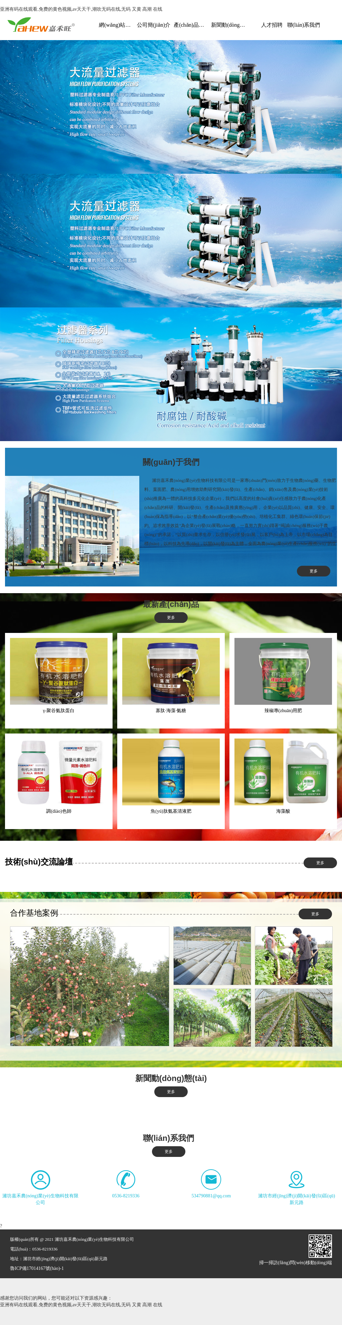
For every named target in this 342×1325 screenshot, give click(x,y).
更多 (314, 571)
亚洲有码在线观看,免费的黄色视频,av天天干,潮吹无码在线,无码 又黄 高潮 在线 (81, 9)
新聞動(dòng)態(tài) (229, 25)
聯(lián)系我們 (303, 25)
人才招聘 (272, 25)
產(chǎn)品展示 (191, 25)
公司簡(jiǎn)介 (154, 25)
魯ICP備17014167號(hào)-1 (37, 1268)
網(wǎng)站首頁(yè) (117, 25)
